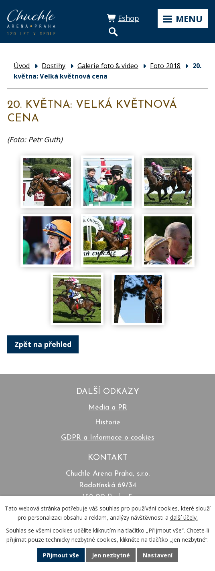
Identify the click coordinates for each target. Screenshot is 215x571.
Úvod (22, 65)
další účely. (184, 517)
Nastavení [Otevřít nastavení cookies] (157, 555)
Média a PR (107, 408)
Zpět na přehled (42, 344)
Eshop (128, 18)
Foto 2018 (165, 65)
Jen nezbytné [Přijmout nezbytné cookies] (111, 555)
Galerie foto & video (107, 65)
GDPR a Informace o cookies (107, 438)
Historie (107, 422)
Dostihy (53, 65)
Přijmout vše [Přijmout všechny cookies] (61, 555)
